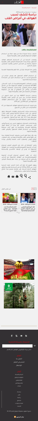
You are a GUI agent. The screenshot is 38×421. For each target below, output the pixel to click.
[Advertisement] (17, 210)
